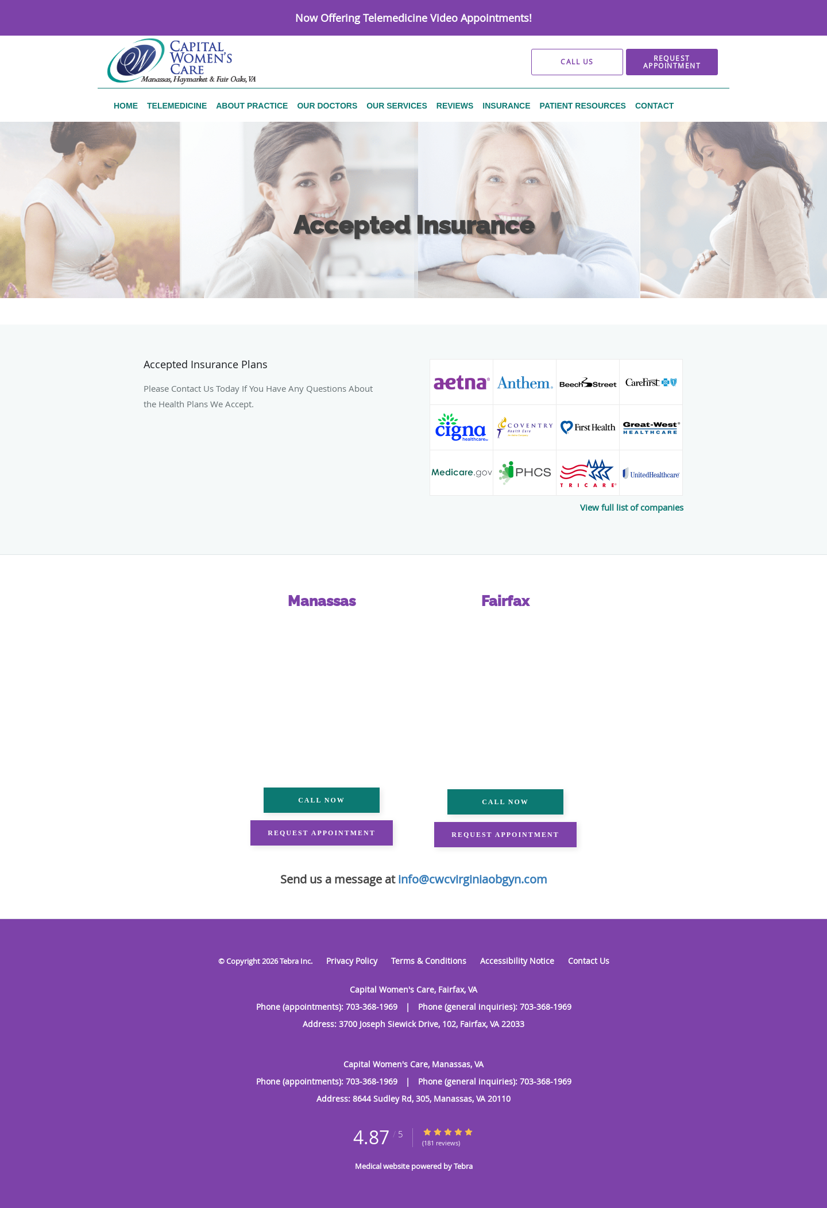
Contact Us (588, 960)
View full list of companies (631, 507)
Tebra (463, 1166)
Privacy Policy (351, 960)
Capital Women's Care (181, 303)
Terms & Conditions (428, 960)
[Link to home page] (162, 62)
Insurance (297, 303)
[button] (672, 62)
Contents (250, 303)
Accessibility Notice (517, 960)
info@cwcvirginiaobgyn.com (472, 879)
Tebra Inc (295, 961)
